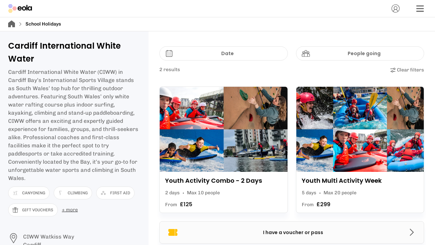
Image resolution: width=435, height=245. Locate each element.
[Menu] (420, 8)
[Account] (395, 8)
